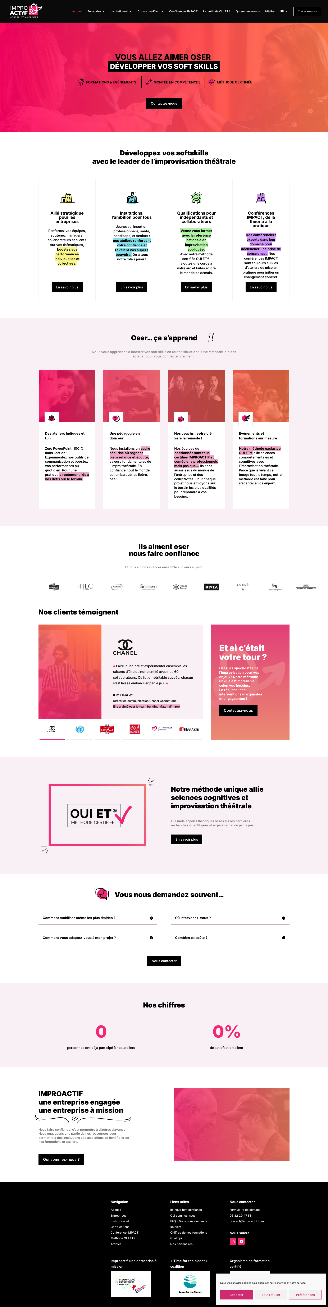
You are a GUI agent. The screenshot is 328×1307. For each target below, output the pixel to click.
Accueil (77, 11)
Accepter (236, 1295)
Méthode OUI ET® (123, 1239)
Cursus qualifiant (149, 11)
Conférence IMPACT (124, 1233)
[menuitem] (284, 16)
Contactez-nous (164, 103)
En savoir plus (67, 287)
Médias (270, 11)
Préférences (305, 1295)
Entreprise (94, 11)
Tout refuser (271, 1295)
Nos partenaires (181, 1244)
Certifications (120, 1227)
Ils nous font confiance (186, 1210)
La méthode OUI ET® (216, 11)
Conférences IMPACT (183, 11)
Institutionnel (119, 11)
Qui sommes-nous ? (61, 1160)
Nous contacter (164, 962)
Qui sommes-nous (248, 11)
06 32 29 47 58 (240, 1216)
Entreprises (119, 1216)
